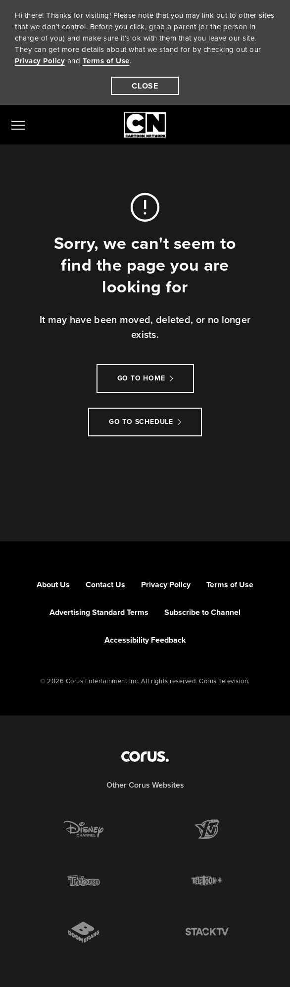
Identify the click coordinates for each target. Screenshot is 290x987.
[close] (145, 86)
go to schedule (141, 422)
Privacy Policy (40, 60)
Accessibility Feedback (145, 640)
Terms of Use (106, 60)
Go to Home (141, 378)
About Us (53, 584)
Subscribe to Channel (202, 612)
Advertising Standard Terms (98, 612)
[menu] (18, 125)
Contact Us (105, 584)
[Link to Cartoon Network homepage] (145, 125)
